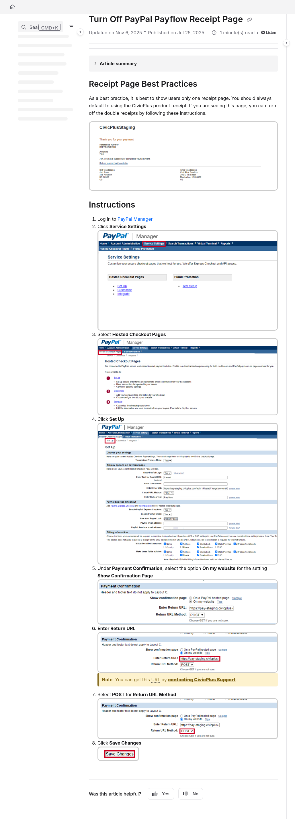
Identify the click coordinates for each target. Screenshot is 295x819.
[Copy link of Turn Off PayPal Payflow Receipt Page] (249, 19)
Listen (268, 32)
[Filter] (71, 26)
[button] (40, 26)
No (190, 794)
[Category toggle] (80, 31)
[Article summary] (183, 64)
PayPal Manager (135, 219)
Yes (160, 794)
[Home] (12, 7)
